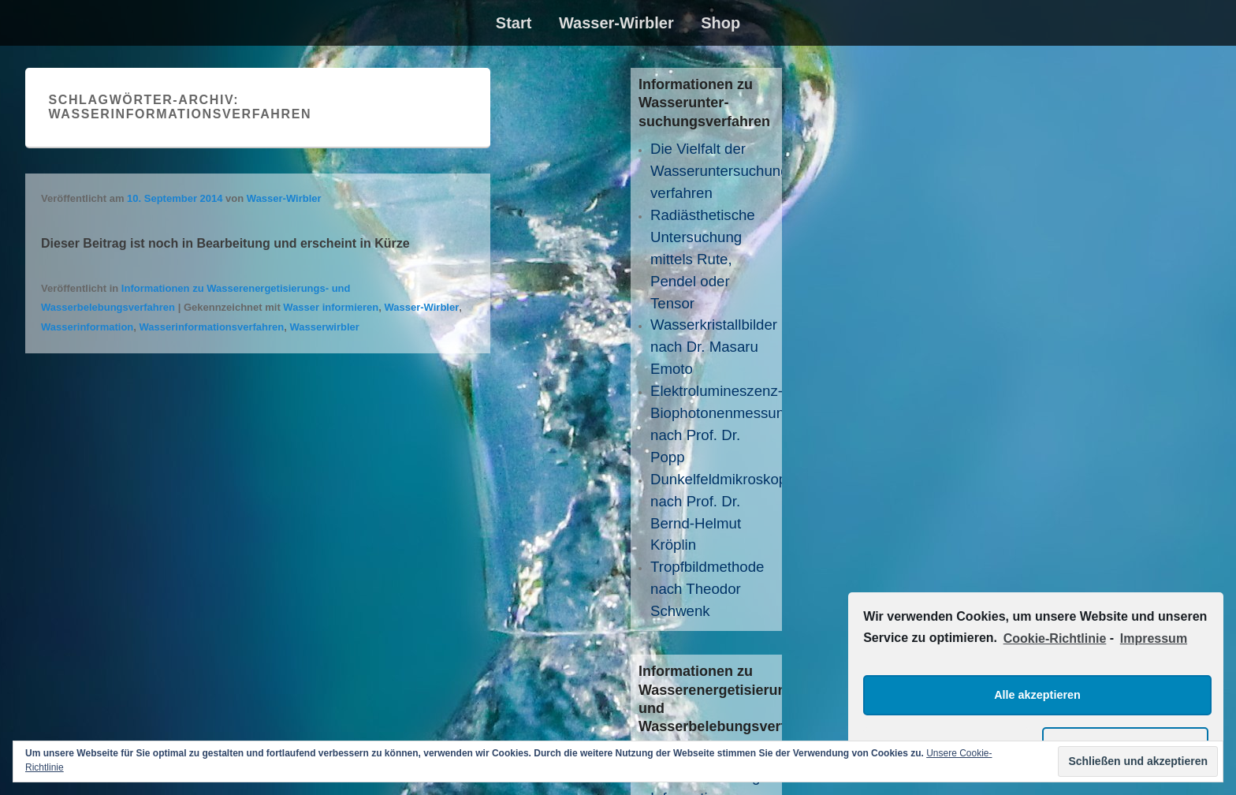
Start (514, 23)
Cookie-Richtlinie (1055, 638)
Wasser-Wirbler (616, 23)
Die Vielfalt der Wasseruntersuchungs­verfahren (725, 170)
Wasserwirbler (324, 327)
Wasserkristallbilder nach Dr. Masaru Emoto (713, 346)
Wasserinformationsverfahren (212, 327)
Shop (720, 23)
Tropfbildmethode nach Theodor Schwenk (707, 588)
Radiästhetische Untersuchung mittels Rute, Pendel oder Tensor (702, 259)
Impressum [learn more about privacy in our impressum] (1153, 638)
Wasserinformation (87, 327)
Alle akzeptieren (1037, 695)
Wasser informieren (330, 307)
